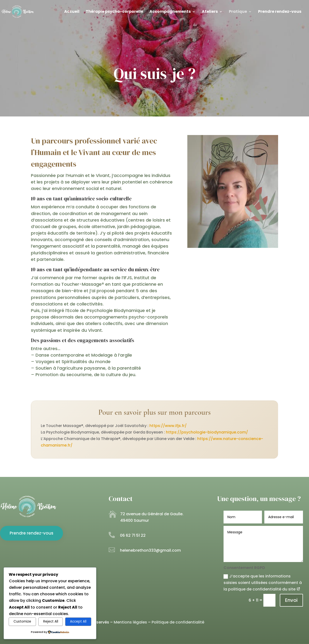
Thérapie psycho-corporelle (114, 12)
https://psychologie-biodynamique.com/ (207, 432)
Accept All (78, 621)
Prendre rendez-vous (279, 12)
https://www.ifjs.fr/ (168, 425)
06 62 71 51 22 (133, 535)
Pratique (238, 12)
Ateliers (210, 12)
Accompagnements (170, 12)
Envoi (291, 600)
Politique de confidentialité (178, 622)
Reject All (50, 621)
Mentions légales (130, 622)
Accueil (71, 12)
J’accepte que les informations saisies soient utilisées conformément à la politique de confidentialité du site (263, 582)
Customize (22, 621)
